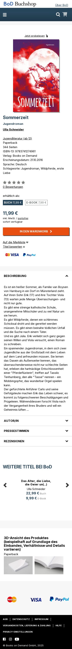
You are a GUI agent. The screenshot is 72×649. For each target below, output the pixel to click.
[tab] (36, 273)
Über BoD (61, 5)
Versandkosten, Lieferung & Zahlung (27, 625)
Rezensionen (14, 441)
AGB (5, 619)
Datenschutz (21, 619)
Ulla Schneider (13, 129)
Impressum (41, 619)
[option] (36, 490)
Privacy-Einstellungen (18, 631)
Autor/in (11, 421)
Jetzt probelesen (35, 35)
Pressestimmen (16, 431)
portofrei (23, 218)
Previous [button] (5, 484)
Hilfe (58, 625)
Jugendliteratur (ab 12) (17, 138)
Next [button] (67, 484)
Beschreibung (15, 276)
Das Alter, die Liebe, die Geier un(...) (36, 482)
